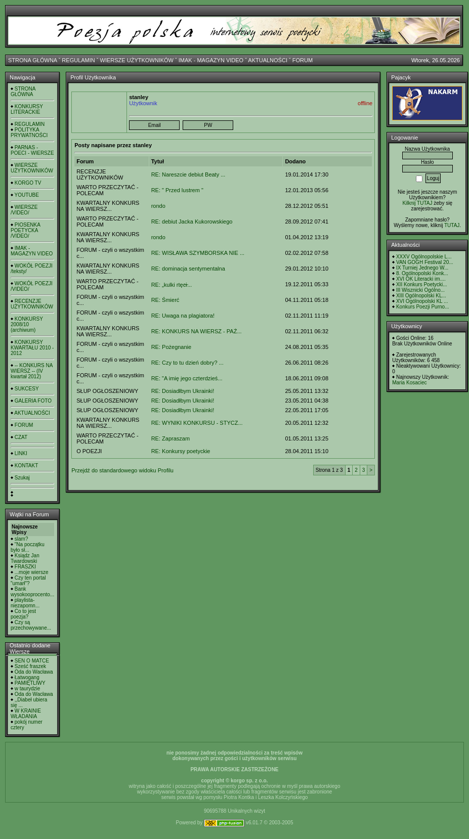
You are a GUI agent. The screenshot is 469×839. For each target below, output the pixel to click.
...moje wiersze (32, 572)
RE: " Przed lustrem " (177, 190)
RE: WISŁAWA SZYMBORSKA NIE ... (197, 253)
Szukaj (22, 477)
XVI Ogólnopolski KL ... (422, 301)
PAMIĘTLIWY (30, 683)
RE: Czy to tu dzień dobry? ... (187, 363)
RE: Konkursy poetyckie (180, 451)
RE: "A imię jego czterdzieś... (187, 378)
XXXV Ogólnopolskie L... (424, 256)
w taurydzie (27, 688)
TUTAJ (451, 225)
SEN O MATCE (32, 661)
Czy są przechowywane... (31, 625)
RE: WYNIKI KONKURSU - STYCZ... (197, 423)
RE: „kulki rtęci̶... (171, 285)
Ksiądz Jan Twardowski (25, 558)
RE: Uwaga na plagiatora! (183, 316)
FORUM (302, 60)
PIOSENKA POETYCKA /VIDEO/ (25, 230)
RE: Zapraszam (170, 438)
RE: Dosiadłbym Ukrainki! (183, 391)
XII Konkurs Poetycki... (421, 284)
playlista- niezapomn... (25, 602)
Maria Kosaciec (409, 382)
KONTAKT (26, 465)
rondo (158, 206)
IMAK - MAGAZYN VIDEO (211, 60)
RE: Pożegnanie (171, 347)
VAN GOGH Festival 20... (424, 262)
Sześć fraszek (30, 666)
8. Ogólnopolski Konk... (422, 273)
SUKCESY (27, 388)
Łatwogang (27, 677)
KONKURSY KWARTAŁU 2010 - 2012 (32, 347)
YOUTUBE (27, 195)
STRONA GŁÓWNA (32, 60)
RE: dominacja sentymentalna (188, 269)
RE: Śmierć (165, 300)
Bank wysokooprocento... (32, 591)
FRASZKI (25, 566)
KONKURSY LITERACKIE (27, 109)
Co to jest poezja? (23, 614)
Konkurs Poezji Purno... (422, 307)
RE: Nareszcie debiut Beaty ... (188, 174)
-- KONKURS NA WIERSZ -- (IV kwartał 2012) (32, 371)
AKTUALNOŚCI (267, 60)
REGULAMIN (78, 60)
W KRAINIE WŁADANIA (26, 713)
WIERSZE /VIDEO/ (24, 209)
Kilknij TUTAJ (417, 203)
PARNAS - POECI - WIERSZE (32, 150)
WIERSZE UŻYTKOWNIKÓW (137, 60)
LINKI (21, 453)
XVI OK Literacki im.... (421, 279)
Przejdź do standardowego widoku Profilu (122, 470)
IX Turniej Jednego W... (422, 268)
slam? (21, 539)
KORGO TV (28, 183)
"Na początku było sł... (28, 547)
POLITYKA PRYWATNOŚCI (29, 132)
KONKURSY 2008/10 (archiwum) (27, 324)
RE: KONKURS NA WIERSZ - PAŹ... (196, 331)
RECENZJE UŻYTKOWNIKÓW (32, 304)
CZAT (21, 437)
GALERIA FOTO (33, 401)
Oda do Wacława (34, 672)
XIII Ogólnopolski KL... (421, 295)
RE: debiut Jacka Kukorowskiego (192, 221)
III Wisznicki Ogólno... (420, 290)
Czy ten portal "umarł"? (28, 580)
